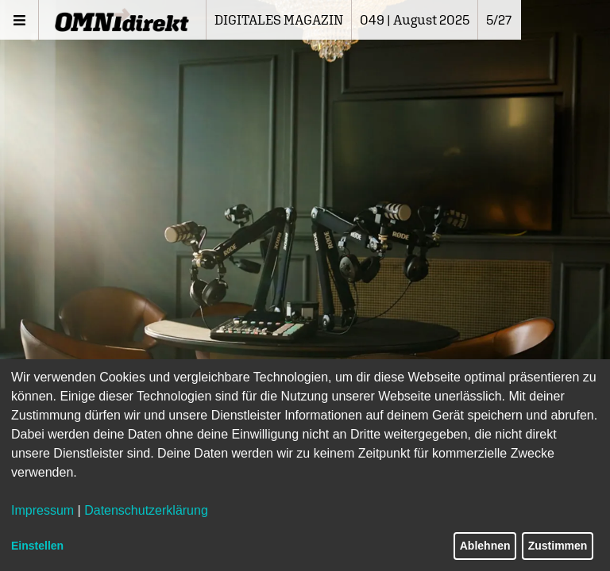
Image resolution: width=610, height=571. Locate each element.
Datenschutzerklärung (146, 510)
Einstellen (37, 545)
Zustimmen (558, 545)
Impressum (42, 510)
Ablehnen (485, 545)
